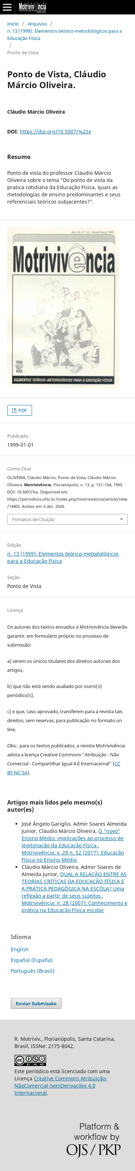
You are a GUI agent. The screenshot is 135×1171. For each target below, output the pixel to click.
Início (13, 23)
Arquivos (37, 23)
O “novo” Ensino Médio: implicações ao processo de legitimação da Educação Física (72, 838)
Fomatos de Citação (33, 519)
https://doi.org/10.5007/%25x (55, 131)
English (20, 949)
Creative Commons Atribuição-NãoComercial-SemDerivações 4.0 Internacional (60, 1085)
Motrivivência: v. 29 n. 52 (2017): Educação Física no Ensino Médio (73, 856)
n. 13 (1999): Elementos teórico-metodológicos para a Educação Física (64, 34)
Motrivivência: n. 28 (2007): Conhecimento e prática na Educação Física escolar (74, 906)
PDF (22, 410)
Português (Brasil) (32, 970)
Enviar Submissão (36, 1003)
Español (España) (32, 960)
